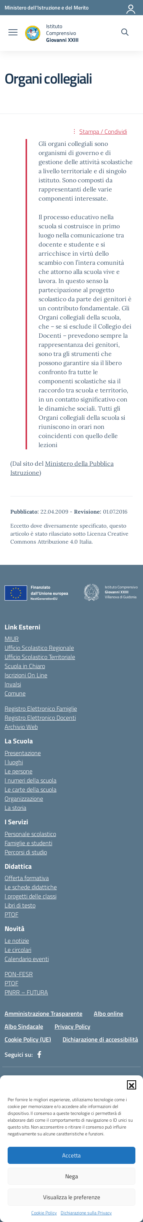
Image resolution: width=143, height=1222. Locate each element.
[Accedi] (131, 7)
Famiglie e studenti (28, 842)
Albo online (108, 1013)
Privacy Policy (72, 1026)
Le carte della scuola (30, 789)
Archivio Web (21, 726)
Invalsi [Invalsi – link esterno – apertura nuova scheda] (13, 684)
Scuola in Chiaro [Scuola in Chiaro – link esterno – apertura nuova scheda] (25, 665)
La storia (15, 807)
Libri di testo (20, 905)
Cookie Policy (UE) (28, 1039)
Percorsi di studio (26, 852)
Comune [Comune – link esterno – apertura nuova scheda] (15, 693)
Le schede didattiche (31, 887)
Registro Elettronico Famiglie (41, 708)
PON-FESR (19, 974)
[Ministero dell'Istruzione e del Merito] (46, 7)
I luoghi (14, 762)
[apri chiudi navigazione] (13, 33)
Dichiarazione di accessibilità (100, 1039)
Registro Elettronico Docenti (40, 717)
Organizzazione (24, 798)
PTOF (11, 914)
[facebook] (39, 1054)
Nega (71, 1176)
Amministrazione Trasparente (43, 1013)
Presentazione (23, 752)
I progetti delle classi (30, 896)
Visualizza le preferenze (71, 1197)
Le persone (18, 771)
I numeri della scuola (30, 780)
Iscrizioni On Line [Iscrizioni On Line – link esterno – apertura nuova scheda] (26, 675)
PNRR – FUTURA (26, 992)
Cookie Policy (44, 1212)
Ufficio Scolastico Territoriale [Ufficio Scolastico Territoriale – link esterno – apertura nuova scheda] (40, 656)
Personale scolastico (30, 833)
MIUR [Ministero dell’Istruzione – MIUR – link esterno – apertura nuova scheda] (12, 638)
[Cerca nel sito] (125, 33)
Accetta (71, 1155)
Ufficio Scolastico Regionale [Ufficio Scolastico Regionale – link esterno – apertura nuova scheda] (39, 647)
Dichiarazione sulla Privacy (86, 1212)
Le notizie (17, 940)
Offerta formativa (27, 877)
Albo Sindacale (24, 1026)
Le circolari (18, 949)
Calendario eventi (27, 958)
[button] (131, 1085)
